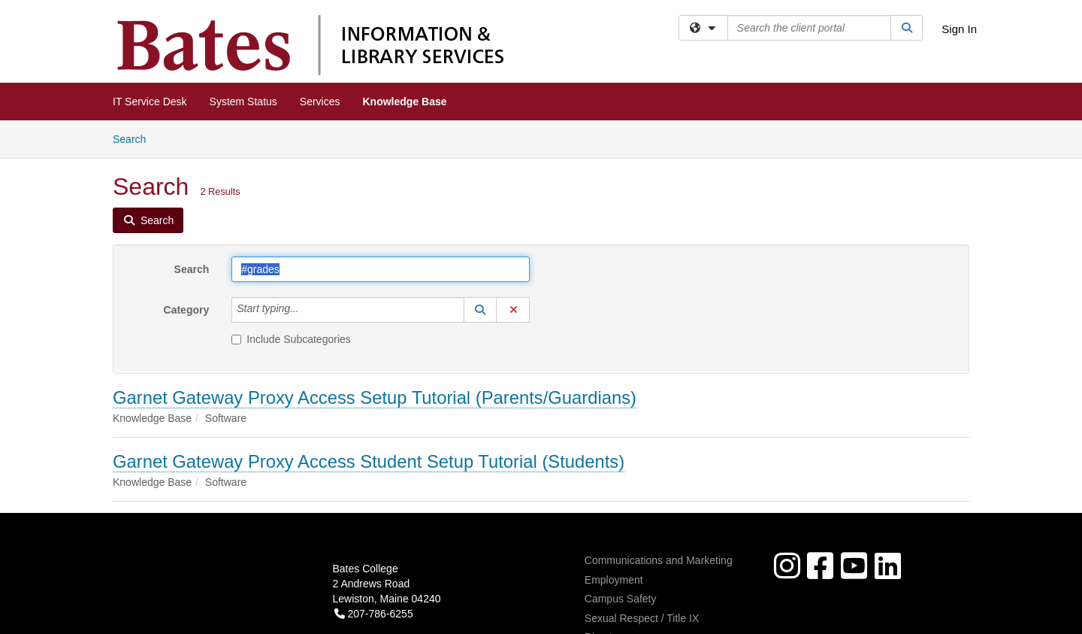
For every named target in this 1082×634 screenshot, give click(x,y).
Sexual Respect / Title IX (642, 618)
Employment (614, 580)
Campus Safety (621, 599)
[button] (480, 310)
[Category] (307, 310)
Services (320, 102)
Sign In (959, 29)
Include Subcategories (291, 339)
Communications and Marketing (659, 560)
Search (135, 138)
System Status (243, 102)
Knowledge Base (405, 102)
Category (187, 310)
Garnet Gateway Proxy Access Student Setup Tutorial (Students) (368, 461)
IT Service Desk (150, 102)
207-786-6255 (373, 614)
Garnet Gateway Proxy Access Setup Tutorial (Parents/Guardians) (374, 397)
